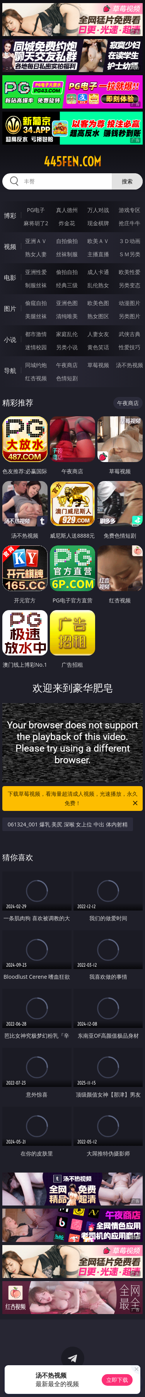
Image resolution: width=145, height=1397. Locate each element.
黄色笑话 (98, 347)
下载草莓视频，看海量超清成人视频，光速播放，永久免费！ (73, 799)
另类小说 (67, 347)
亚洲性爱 (36, 272)
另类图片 (129, 316)
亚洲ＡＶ (36, 241)
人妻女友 (98, 334)
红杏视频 (36, 378)
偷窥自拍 (36, 303)
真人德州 (67, 210)
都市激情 (36, 334)
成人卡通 (98, 272)
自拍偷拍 (67, 241)
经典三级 (67, 285)
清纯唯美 (67, 316)
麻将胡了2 (36, 223)
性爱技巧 (129, 347)
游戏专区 (129, 210)
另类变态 (129, 285)
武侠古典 (129, 334)
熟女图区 (98, 316)
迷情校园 (36, 347)
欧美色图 (98, 303)
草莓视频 (98, 365)
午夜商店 (67, 365)
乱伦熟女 (98, 285)
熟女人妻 (36, 254)
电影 (10, 277)
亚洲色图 (67, 303)
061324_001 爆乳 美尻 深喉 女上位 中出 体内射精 (68, 824)
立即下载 (117, 1379)
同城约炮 (36, 365)
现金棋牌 (98, 223)
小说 (10, 339)
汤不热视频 (129, 365)
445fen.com (72, 161)
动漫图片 (129, 303)
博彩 (10, 215)
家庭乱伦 (67, 334)
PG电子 (36, 210)
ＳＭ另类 (129, 254)
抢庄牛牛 (129, 223)
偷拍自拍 (67, 272)
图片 (10, 308)
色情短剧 (67, 378)
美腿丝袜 (36, 316)
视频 (10, 246)
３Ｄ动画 (129, 241)
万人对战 (98, 210)
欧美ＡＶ (98, 241)
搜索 (127, 181)
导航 (10, 370)
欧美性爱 (129, 272)
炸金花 (67, 223)
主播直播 (98, 254)
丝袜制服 (67, 254)
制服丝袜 (36, 285)
